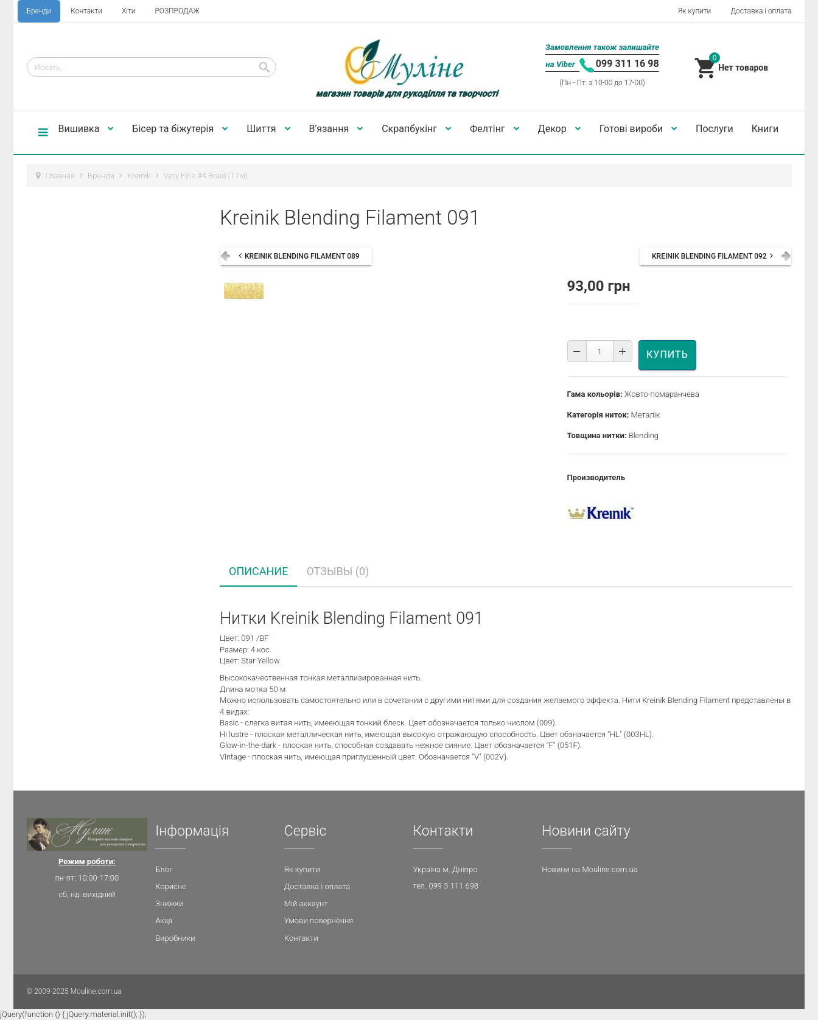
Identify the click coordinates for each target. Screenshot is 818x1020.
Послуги (714, 128)
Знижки (169, 903)
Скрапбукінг (417, 128)
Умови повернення (319, 920)
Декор (559, 128)
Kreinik (139, 175)
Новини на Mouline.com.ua (589, 869)
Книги (765, 128)
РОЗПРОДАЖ (177, 11)
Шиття (268, 128)
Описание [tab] (258, 571)
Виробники (175, 938)
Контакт (299, 938)
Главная (60, 175)
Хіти (128, 11)
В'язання (336, 128)
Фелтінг (495, 128)
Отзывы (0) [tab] (337, 571)
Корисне (170, 886)
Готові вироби (638, 128)
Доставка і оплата (760, 11)
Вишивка (86, 128)
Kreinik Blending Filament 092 (709, 256)
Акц (162, 920)
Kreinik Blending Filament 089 (302, 256)
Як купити (694, 11)
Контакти (86, 11)
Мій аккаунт (306, 903)
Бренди (39, 11)
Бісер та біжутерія (180, 128)
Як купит (300, 869)
